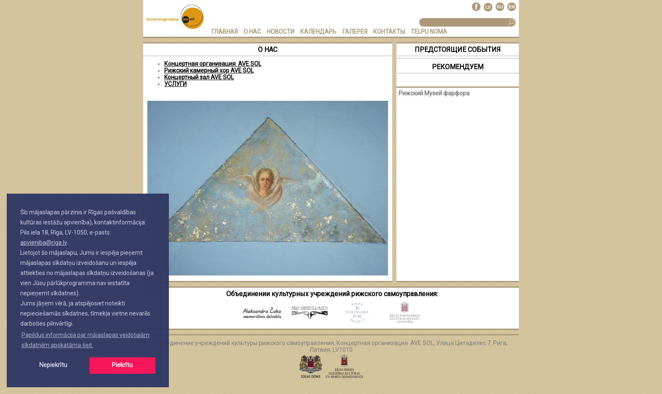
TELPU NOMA (429, 31)
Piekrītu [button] (122, 365)
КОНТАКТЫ (389, 31)
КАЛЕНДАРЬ (318, 31)
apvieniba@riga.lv (43, 242)
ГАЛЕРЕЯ (354, 31)
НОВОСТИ (280, 31)
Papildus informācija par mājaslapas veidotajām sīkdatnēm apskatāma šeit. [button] (85, 340)
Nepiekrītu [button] (53, 365)
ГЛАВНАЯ (225, 31)
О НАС (252, 31)
